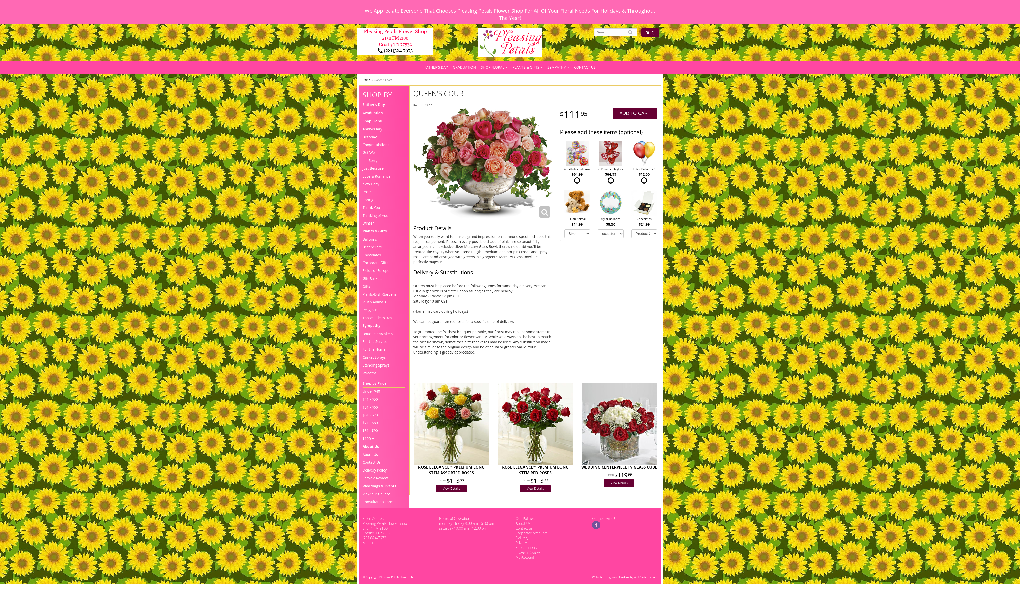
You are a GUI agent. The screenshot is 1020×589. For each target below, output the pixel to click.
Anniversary (372, 129)
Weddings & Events (379, 485)
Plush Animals (374, 301)
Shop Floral (492, 67)
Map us (368, 542)
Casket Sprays (374, 357)
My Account (525, 557)
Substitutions (526, 547)
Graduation (464, 67)
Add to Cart (635, 113)
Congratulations (376, 144)
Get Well (370, 152)
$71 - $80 (370, 422)
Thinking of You (375, 215)
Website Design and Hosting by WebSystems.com (624, 577)
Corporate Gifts (375, 262)
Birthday (370, 137)
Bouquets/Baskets (378, 333)
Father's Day (436, 67)
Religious (370, 309)
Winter (368, 223)
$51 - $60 (370, 407)
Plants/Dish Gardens (380, 294)
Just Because (373, 168)
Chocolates (372, 255)
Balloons (370, 239)
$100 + (368, 438)
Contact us (524, 528)
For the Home (374, 349)
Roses (367, 191)
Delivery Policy (375, 470)
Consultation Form (378, 501)
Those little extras (377, 317)
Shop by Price (374, 383)
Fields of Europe (376, 270)
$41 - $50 (370, 399)
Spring (368, 199)
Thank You (371, 207)
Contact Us (585, 67)
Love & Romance (376, 176)
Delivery (522, 537)
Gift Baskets (372, 278)
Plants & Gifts (526, 67)
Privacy (521, 542)
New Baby (371, 183)
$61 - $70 (370, 415)
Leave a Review (375, 478)
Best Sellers (372, 247)
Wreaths (370, 373)
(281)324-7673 (395, 51)
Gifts (366, 286)
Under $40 (371, 391)
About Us (371, 446)
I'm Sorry (370, 160)
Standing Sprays (376, 365)
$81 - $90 (370, 430)
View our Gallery (376, 494)
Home (366, 80)
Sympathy (556, 67)
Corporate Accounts (531, 533)
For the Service (375, 341)
